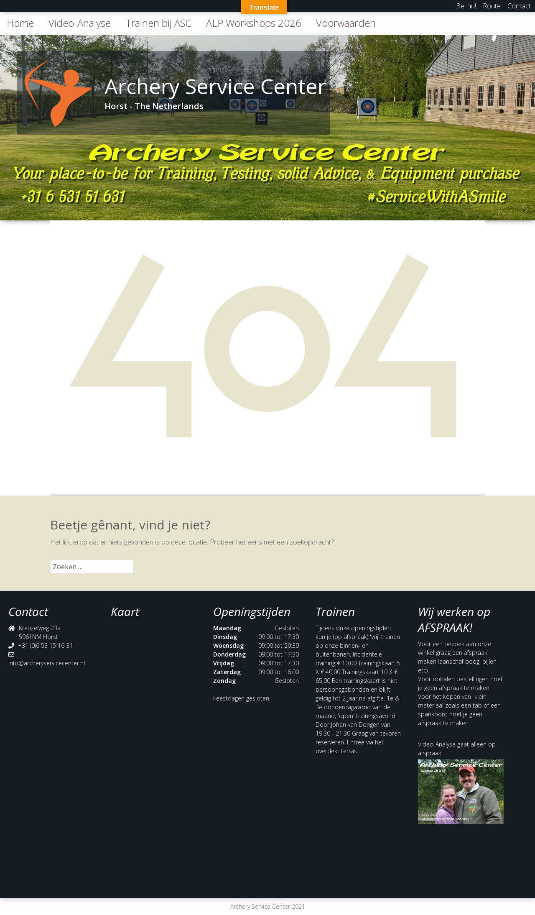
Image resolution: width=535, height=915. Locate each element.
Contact (519, 5)
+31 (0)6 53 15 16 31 (45, 645)
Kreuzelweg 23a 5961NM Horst (40, 632)
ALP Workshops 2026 (253, 23)
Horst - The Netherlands (154, 106)
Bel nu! (466, 5)
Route (492, 5)
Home (20, 23)
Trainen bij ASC (158, 23)
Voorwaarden (346, 23)
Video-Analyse (79, 23)
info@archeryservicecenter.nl (46, 663)
